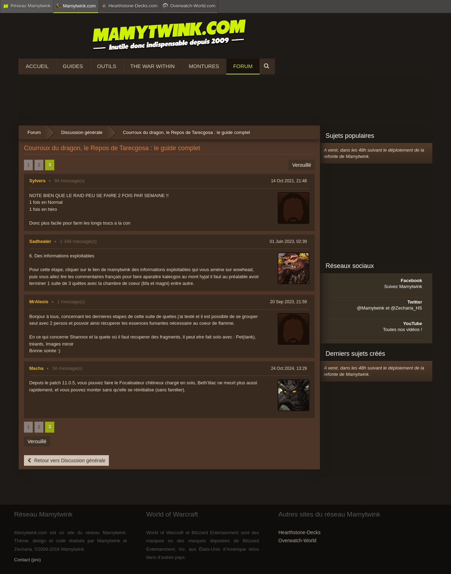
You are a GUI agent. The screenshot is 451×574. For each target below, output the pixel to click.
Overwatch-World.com (189, 5)
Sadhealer (40, 241)
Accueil (37, 66)
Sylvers (37, 180)
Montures (204, 66)
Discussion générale (82, 132)
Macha (36, 368)
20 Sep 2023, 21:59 (288, 301)
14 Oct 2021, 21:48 (289, 180)
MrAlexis (38, 301)
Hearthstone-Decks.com (129, 6)
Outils (106, 66)
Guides (73, 66)
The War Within (152, 66)
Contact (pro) (27, 559)
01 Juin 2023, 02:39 (288, 241)
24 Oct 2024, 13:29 (289, 368)
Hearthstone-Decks (299, 532)
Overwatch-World (297, 540)
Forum (243, 66)
